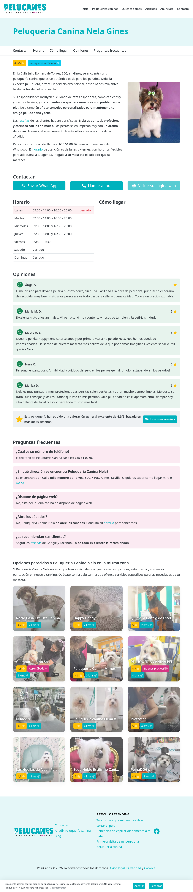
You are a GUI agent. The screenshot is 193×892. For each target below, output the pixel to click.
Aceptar (139, 886)
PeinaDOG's (140, 769)
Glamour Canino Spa (33, 661)
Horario (38, 50)
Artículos (151, 9)
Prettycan (139, 719)
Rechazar (156, 886)
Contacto (183, 9)
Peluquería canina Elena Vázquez (100, 719)
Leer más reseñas (160, 419)
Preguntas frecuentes (110, 50)
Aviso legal (117, 868)
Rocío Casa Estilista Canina (38, 618)
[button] (39, 608)
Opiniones (81, 50)
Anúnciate (166, 9)
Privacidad (133, 868)
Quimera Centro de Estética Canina (159, 618)
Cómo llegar (59, 50)
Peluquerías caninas (105, 9)
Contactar (20, 50)
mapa (20, 483)
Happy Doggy (84, 618)
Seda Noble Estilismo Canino (96, 769)
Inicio (85, 9)
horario (37, 149)
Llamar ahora (96, 185)
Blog (58, 836)
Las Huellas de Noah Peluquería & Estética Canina (57, 769)
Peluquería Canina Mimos (94, 668)
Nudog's (23, 719)
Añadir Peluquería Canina (73, 831)
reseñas (23, 120)
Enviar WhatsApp (39, 185)
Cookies (149, 868)
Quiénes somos (132, 9)
